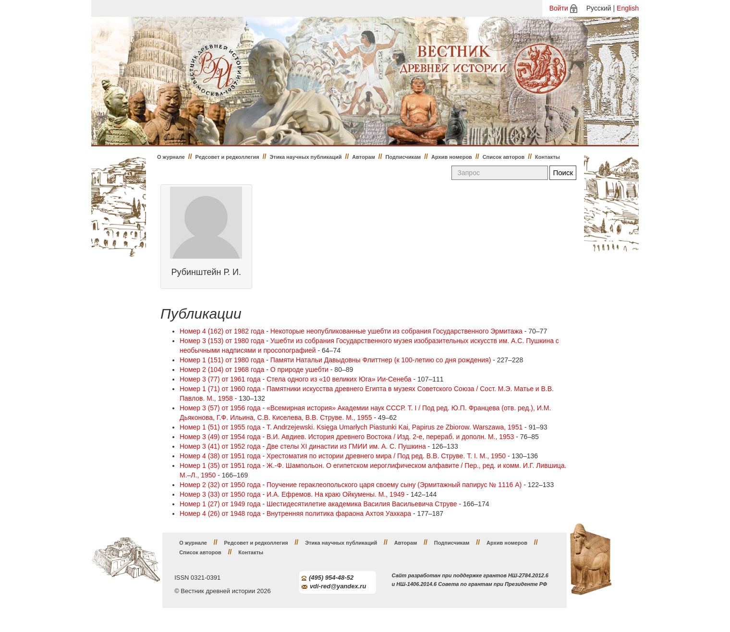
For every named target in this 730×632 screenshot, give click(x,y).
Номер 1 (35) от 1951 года (220, 465)
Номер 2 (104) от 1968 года (222, 369)
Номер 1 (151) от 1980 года (222, 360)
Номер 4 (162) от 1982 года (222, 331)
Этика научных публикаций (305, 157)
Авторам (363, 157)
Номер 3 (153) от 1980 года (222, 341)
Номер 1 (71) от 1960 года (220, 389)
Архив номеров (451, 157)
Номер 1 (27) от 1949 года (220, 504)
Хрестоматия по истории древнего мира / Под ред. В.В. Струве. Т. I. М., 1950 (386, 456)
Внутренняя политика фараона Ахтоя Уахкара (339, 513)
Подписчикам (403, 157)
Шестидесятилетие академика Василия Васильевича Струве (362, 504)
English (628, 8)
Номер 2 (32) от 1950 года (220, 485)
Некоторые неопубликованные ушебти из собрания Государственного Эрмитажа (396, 331)
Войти (558, 8)
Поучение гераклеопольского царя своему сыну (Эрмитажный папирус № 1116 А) (394, 485)
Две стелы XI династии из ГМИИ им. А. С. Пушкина (346, 446)
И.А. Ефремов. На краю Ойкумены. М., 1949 (335, 494)
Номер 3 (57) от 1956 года (220, 408)
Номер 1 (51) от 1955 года (220, 427)
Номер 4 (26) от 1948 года (220, 513)
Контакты (547, 157)
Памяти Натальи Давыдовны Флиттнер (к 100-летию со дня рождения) (380, 360)
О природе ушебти (299, 369)
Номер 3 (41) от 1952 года (220, 446)
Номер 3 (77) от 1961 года (220, 379)
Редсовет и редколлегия (227, 157)
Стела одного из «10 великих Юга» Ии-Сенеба (339, 379)
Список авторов (504, 157)
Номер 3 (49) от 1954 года (220, 437)
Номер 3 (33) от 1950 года (220, 494)
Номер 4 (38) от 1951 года (220, 456)
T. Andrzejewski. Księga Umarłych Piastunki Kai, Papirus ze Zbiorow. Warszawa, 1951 (395, 427)
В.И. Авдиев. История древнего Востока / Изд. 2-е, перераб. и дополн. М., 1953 (390, 437)
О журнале (171, 157)
